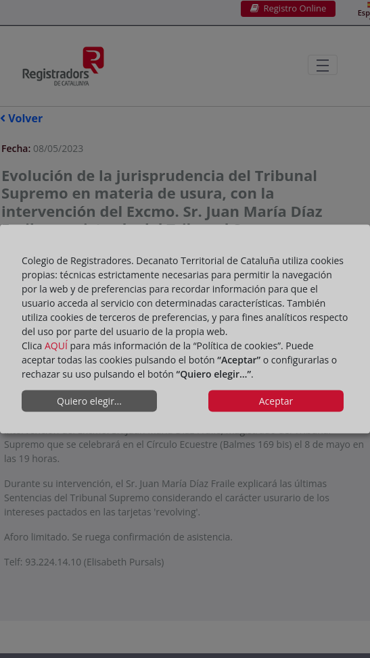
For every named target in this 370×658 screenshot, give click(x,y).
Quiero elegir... (89, 401)
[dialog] (185, 329)
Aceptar (276, 401)
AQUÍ (56, 344)
